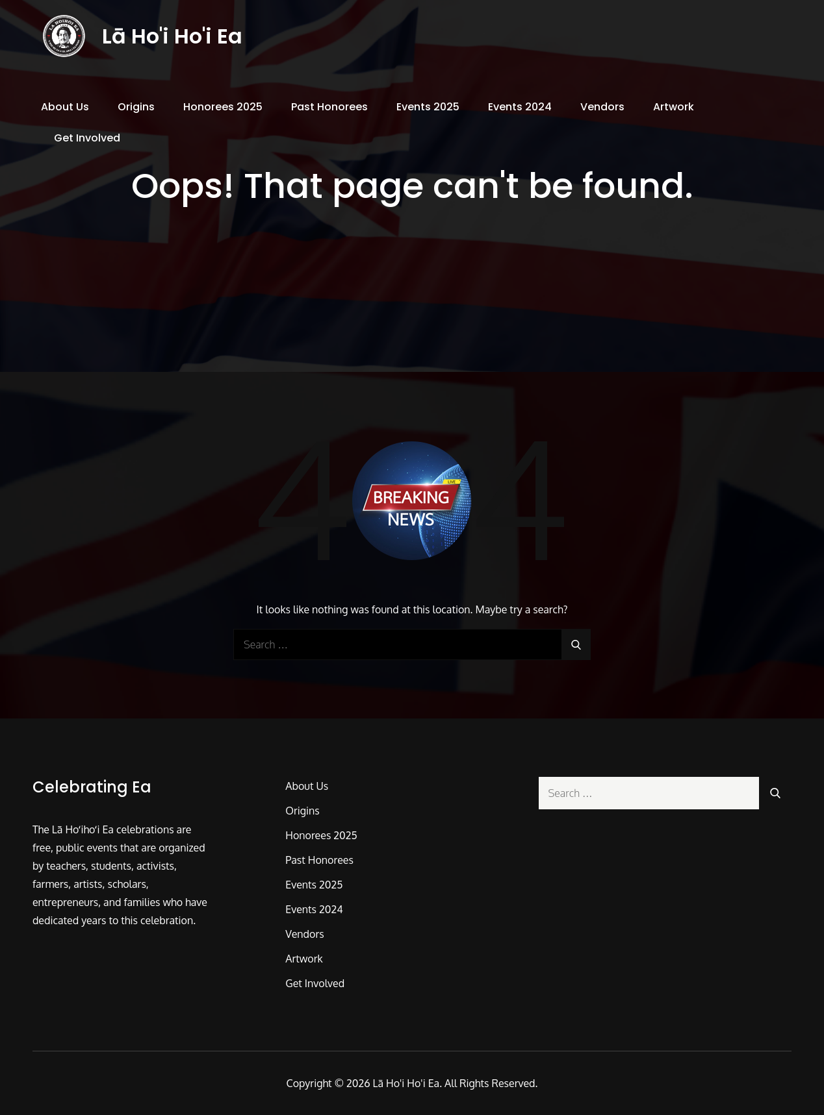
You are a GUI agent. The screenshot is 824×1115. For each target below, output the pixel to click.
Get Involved (87, 140)
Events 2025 (427, 109)
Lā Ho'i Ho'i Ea (173, 37)
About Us (65, 109)
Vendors (602, 109)
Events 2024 (520, 109)
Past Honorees (329, 109)
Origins (136, 109)
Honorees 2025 (223, 109)
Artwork (673, 109)
